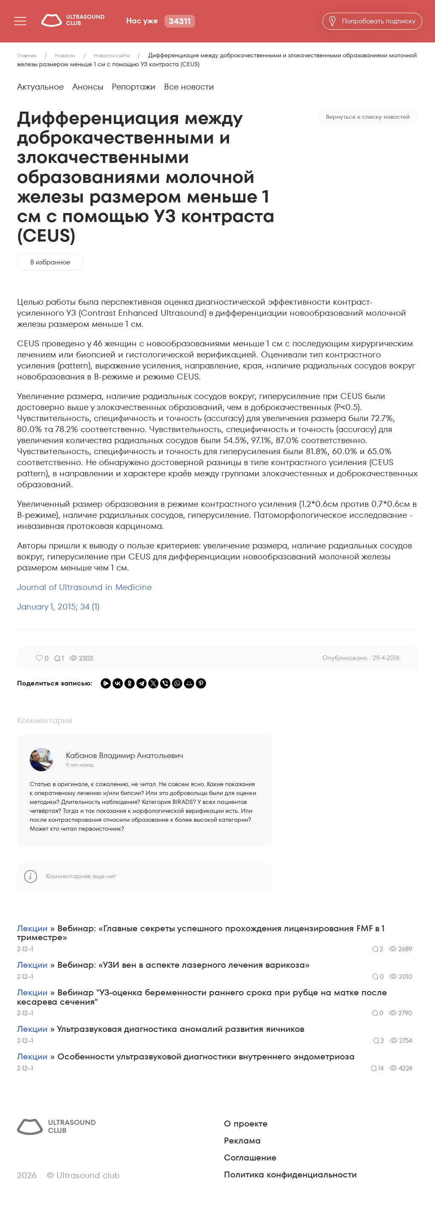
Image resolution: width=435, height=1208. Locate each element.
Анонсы (87, 87)
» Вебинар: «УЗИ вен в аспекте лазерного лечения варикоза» (163, 965)
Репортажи (133, 87)
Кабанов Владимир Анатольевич (124, 755)
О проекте (246, 1124)
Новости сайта (112, 55)
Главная (26, 55)
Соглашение (250, 1158)
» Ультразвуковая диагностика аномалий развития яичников (160, 1030)
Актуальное (40, 87)
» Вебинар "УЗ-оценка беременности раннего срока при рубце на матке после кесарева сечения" (202, 998)
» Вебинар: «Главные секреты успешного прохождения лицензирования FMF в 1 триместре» (201, 933)
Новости (65, 55)
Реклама (242, 1141)
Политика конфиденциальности (290, 1175)
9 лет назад (79, 764)
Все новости (189, 87)
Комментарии (45, 720)
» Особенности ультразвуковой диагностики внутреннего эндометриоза (186, 1057)
